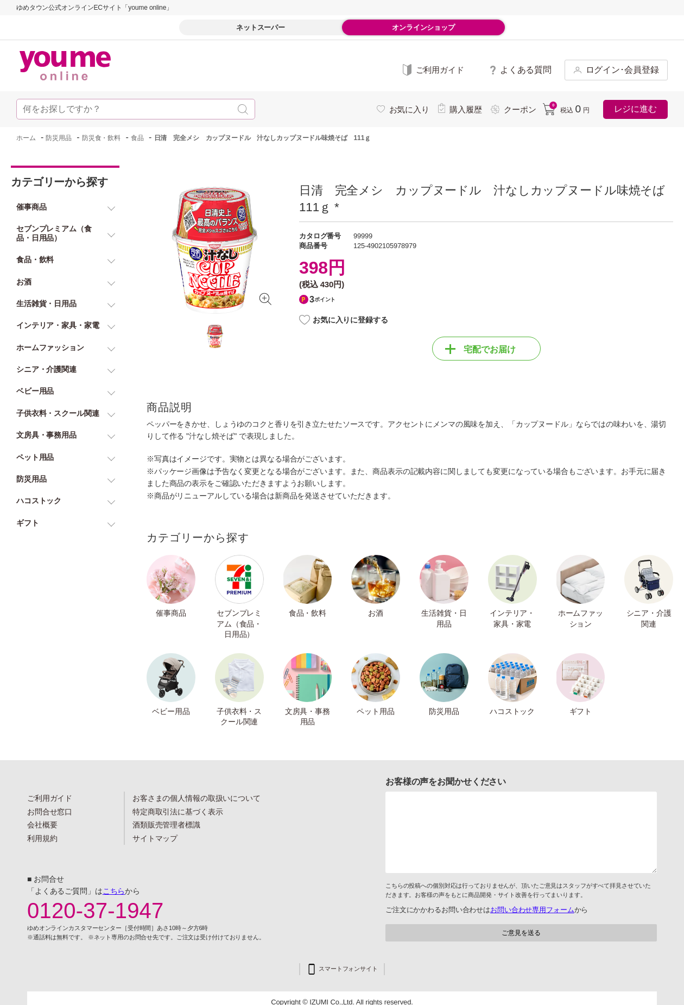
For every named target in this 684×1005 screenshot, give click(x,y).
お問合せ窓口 (49, 811)
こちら (114, 891)
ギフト (580, 711)
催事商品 (171, 613)
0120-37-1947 (95, 910)
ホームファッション (580, 618)
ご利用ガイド (49, 798)
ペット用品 (375, 711)
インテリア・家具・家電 (512, 618)
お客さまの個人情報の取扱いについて (196, 798)
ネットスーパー (260, 27)
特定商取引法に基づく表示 (177, 811)
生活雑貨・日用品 (443, 618)
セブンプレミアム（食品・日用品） (239, 624)
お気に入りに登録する (350, 319)
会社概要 (42, 824)
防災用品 (444, 711)
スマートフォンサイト (348, 969)
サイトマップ (155, 838)
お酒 (375, 613)
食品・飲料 (307, 613)
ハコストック (512, 711)
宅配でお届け (480, 349)
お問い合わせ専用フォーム (532, 910)
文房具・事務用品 (307, 716)
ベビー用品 (170, 711)
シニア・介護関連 (649, 618)
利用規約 (42, 838)
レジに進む (635, 108)
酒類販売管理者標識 (166, 824)
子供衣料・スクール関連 (239, 716)
